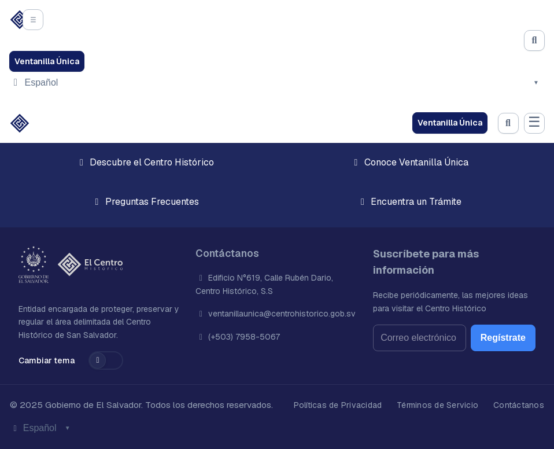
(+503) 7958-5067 (243, 337)
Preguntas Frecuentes (145, 202)
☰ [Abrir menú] (534, 122)
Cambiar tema (47, 360)
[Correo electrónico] (419, 338)
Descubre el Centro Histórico (145, 162)
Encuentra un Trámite (409, 202)
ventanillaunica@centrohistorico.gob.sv (281, 313)
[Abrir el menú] (33, 19)
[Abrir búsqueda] (534, 40)
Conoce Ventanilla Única (409, 162)
